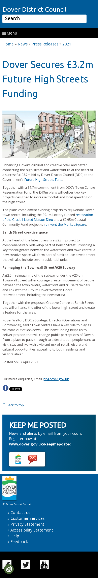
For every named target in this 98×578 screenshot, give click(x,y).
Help (14, 536)
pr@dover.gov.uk (56, 379)
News (23, 44)
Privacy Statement (27, 524)
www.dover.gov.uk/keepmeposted (40, 444)
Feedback (19, 541)
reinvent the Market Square (65, 224)
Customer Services (27, 518)
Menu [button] (9, 33)
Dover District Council (34, 9)
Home (8, 44)
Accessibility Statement (31, 530)
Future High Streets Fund (43, 179)
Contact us (20, 512)
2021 (66, 44)
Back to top (13, 405)
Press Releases (45, 44)
